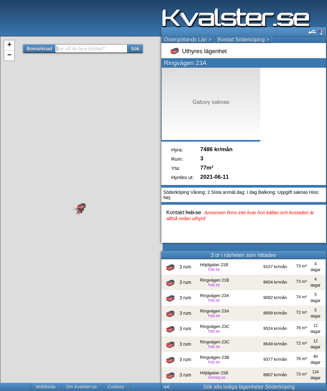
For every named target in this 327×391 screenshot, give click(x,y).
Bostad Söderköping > (243, 39)
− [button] (9, 55)
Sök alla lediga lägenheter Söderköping (249, 387)
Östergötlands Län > (188, 39)
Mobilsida (45, 386)
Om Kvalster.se (81, 386)
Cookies (115, 386)
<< (167, 387)
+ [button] (9, 45)
